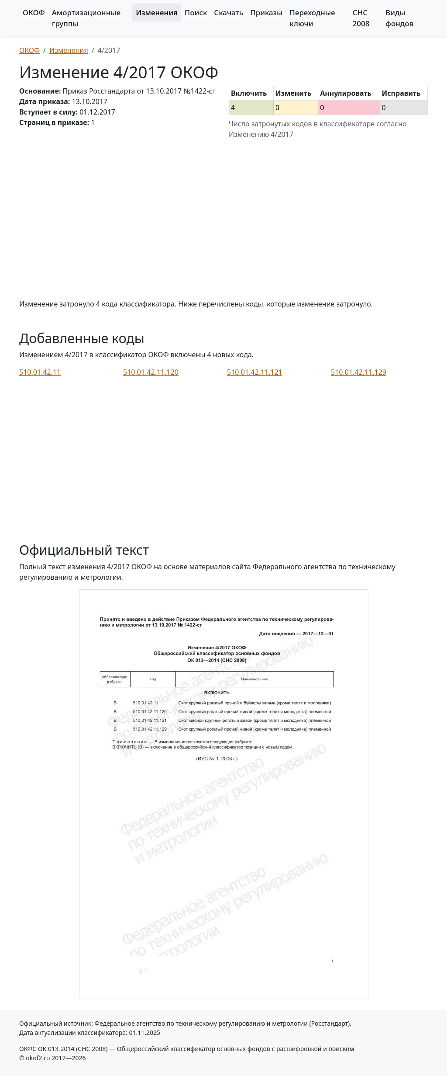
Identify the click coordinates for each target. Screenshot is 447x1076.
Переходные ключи (312, 17)
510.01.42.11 (40, 372)
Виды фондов (399, 17)
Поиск (196, 12)
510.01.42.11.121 (254, 372)
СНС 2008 (361, 17)
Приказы (266, 12)
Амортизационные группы (86, 17)
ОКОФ (34, 12)
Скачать (228, 12)
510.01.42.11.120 (151, 372)
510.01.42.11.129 (358, 372)
